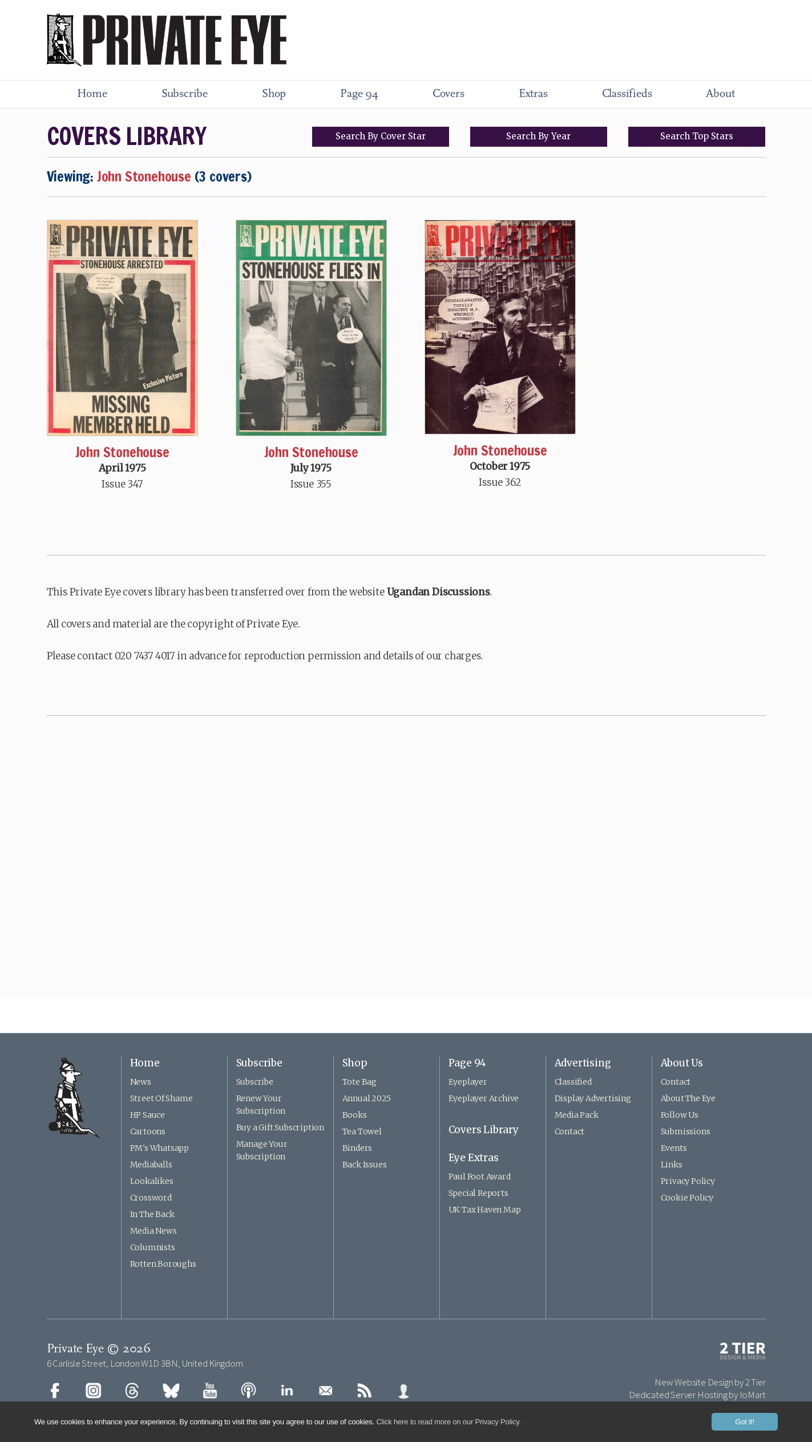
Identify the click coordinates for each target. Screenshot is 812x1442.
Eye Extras (474, 1157)
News (140, 1082)
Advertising (583, 1063)
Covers (448, 94)
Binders (357, 1148)
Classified (573, 1082)
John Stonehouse (122, 452)
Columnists (152, 1247)
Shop (274, 94)
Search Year (538, 136)
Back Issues (364, 1164)
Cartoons (147, 1131)
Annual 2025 (366, 1098)
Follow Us (679, 1115)
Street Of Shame (161, 1098)
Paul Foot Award (480, 1176)
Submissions (685, 1131)
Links (671, 1164)
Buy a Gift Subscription (280, 1127)
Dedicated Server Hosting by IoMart (697, 1394)
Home (92, 94)
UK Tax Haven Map (485, 1210)
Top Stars (696, 136)
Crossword (151, 1198)
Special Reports (478, 1193)
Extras (533, 94)
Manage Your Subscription (262, 1150)
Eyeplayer (468, 1082)
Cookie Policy (687, 1198)
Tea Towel (362, 1131)
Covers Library (484, 1129)
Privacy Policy (688, 1181)
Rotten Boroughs (163, 1264)
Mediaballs (151, 1164)
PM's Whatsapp (159, 1148)
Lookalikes (151, 1181)
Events (674, 1148)
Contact (570, 1131)
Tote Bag (359, 1082)
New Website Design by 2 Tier (710, 1382)
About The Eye (688, 1098)
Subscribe (184, 94)
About (720, 94)
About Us (682, 1063)
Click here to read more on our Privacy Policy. (448, 1421)
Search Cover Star (381, 136)
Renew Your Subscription (261, 1104)
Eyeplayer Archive (484, 1098)
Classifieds (627, 94)
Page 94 (359, 94)
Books (354, 1115)
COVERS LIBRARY (127, 136)
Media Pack (577, 1115)
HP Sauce (147, 1115)
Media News (153, 1231)
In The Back (152, 1214)
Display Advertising (593, 1098)
